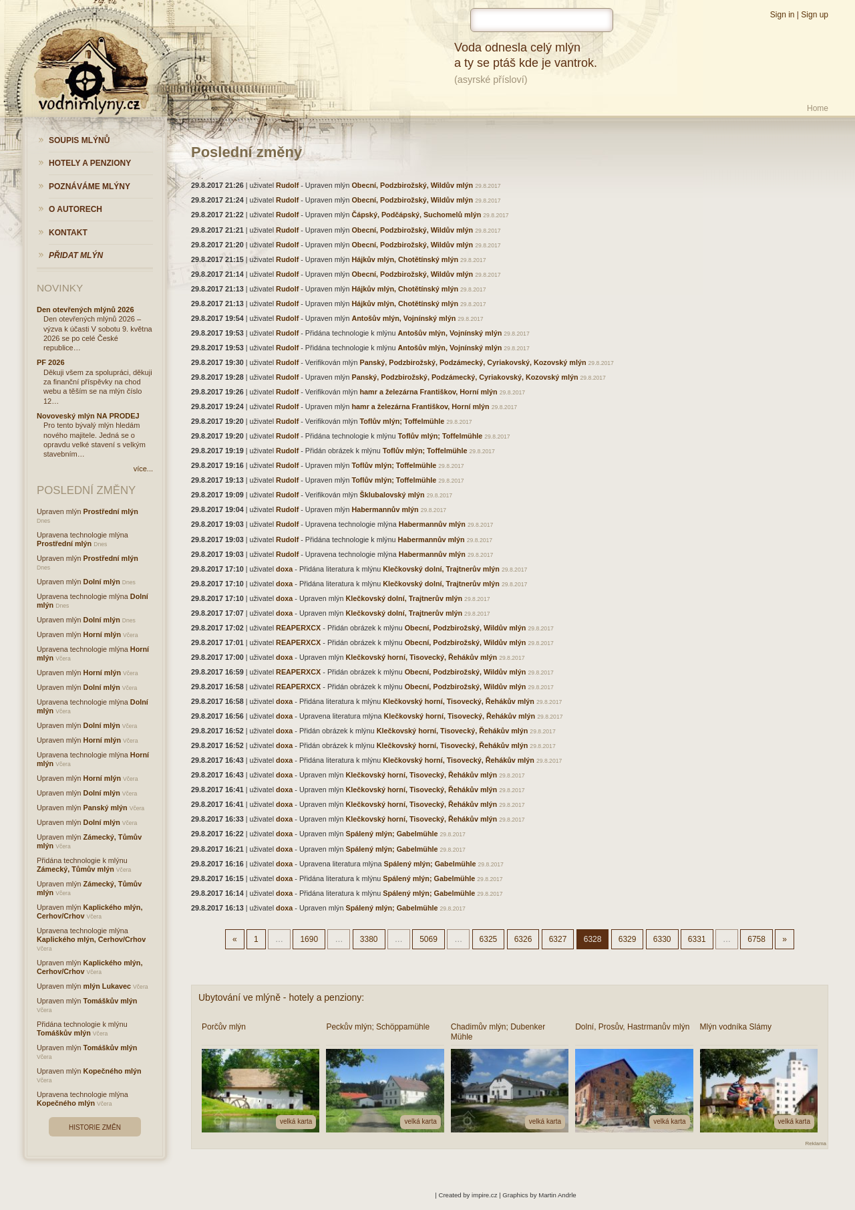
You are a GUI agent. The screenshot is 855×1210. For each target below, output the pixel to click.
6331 (697, 939)
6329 (628, 939)
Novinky (60, 287)
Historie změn (95, 1127)
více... (143, 469)
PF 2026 (51, 362)
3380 (369, 939)
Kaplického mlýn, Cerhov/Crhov (91, 939)
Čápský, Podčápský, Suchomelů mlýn (416, 215)
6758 (756, 939)
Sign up (814, 14)
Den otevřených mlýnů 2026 (85, 310)
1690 (309, 939)
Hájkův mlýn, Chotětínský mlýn (404, 259)
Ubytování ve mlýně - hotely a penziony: (281, 997)
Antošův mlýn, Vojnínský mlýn (403, 318)
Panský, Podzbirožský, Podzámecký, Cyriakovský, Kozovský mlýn (472, 362)
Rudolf (287, 185)
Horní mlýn (102, 634)
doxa (284, 569)
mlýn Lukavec (107, 986)
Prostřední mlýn (110, 511)
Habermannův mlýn (384, 509)
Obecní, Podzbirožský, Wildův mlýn (412, 185)
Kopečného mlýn (112, 1071)
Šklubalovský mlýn (391, 495)
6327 (558, 939)
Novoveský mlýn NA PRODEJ (88, 416)
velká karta (296, 1121)
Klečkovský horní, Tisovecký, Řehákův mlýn (421, 657)
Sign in (782, 14)
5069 (428, 939)
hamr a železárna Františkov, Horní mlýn (428, 392)
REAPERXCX (298, 628)
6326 (523, 939)
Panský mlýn (105, 808)
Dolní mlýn (101, 582)
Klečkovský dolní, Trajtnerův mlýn (441, 569)
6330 (662, 939)
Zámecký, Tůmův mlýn (75, 869)
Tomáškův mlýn (110, 1001)
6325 (489, 939)
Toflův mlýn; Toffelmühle (401, 421)
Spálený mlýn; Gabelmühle (391, 834)
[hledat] (541, 20)
